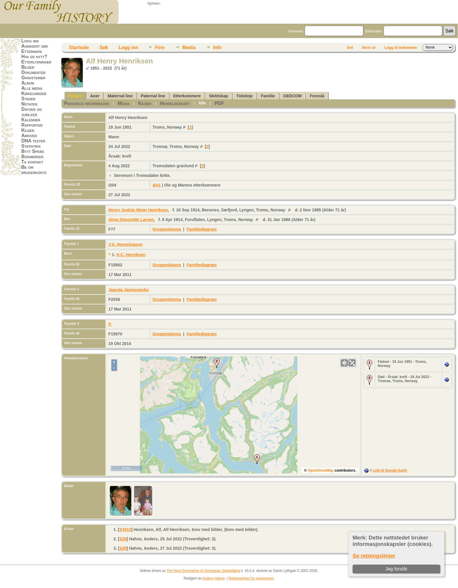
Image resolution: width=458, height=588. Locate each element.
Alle (202, 103)
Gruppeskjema (166, 229)
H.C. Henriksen (131, 254)
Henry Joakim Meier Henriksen (138, 210)
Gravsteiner (33, 77)
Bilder (27, 67)
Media (188, 47)
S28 (122, 539)
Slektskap (218, 96)
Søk (103, 47)
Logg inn (30, 40)
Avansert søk (34, 46)
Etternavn (31, 51)
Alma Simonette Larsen (131, 219)
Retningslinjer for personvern (251, 578)
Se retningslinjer (374, 556)
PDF (219, 103)
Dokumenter (33, 72)
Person (75, 96)
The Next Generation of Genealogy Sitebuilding (203, 571)
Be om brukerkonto (34, 170)
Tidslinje (244, 96)
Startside (79, 47)
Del (350, 47)
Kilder (27, 130)
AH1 (156, 185)
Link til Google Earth (390, 470)
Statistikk (31, 146)
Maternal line (120, 96)
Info (217, 47)
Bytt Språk (32, 151)
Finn (160, 47)
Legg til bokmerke (400, 47)
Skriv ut (369, 47)
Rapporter (32, 125)
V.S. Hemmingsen (125, 244)
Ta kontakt (32, 161)
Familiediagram (202, 229)
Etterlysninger (36, 61)
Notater (29, 103)
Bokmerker (32, 156)
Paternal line (153, 96)
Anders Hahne (213, 578)
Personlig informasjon (86, 103)
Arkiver (29, 135)
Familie (268, 96)
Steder (28, 98)
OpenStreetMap (321, 470)
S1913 (125, 529)
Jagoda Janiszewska (128, 289)
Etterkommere (187, 96)
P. (110, 324)
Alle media (31, 88)
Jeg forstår (396, 568)
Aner (94, 96)
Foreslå (317, 96)
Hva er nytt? (34, 56)
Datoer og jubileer (31, 112)
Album (27, 82)
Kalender (30, 119)
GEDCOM (292, 96)
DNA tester (33, 140)
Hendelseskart (175, 103)
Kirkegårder (33, 93)
